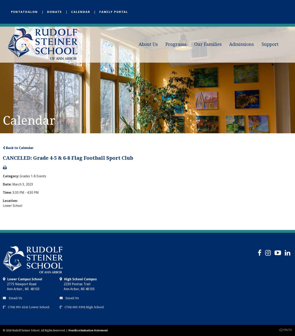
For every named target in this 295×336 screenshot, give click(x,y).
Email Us (12, 298)
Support (270, 44)
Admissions (241, 44)
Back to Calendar (18, 148)
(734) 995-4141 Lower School (26, 307)
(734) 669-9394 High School (82, 307)
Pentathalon (24, 12)
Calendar (80, 12)
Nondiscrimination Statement (88, 330)
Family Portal (113, 12)
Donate (54, 12)
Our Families (208, 44)
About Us (148, 44)
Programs (175, 44)
